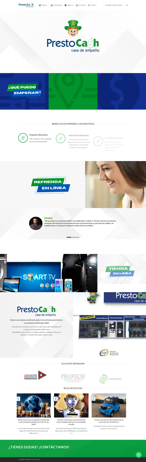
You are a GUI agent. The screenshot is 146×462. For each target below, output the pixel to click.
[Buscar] (127, 5)
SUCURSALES (56, 5)
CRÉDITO (68, 5)
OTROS (92, 5)
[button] (139, 455)
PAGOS (43, 5)
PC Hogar (81, 5)
